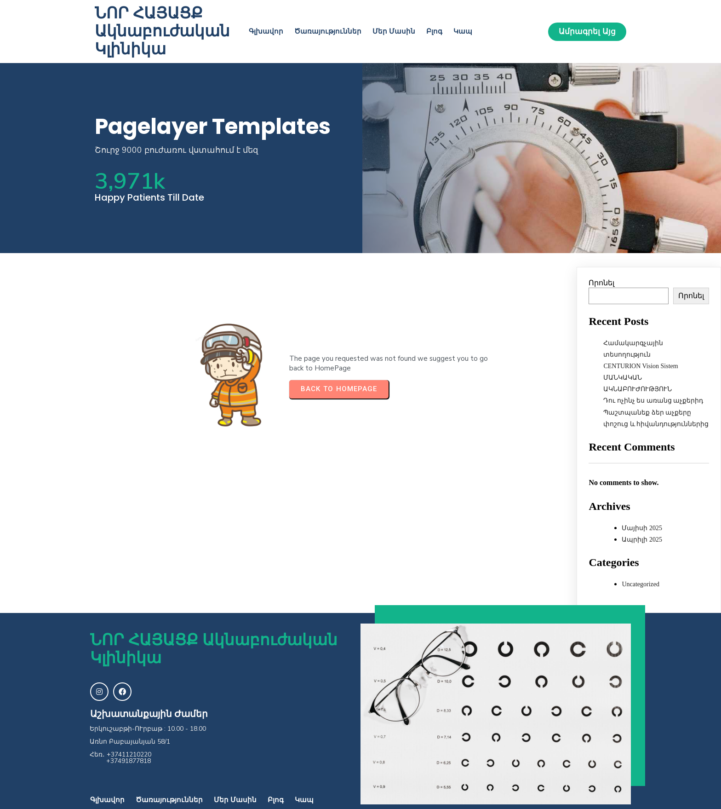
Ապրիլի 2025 (642, 539)
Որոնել (601, 283)
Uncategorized (640, 584)
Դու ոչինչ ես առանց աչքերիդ (653, 400)
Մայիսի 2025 (642, 528)
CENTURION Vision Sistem (640, 366)
